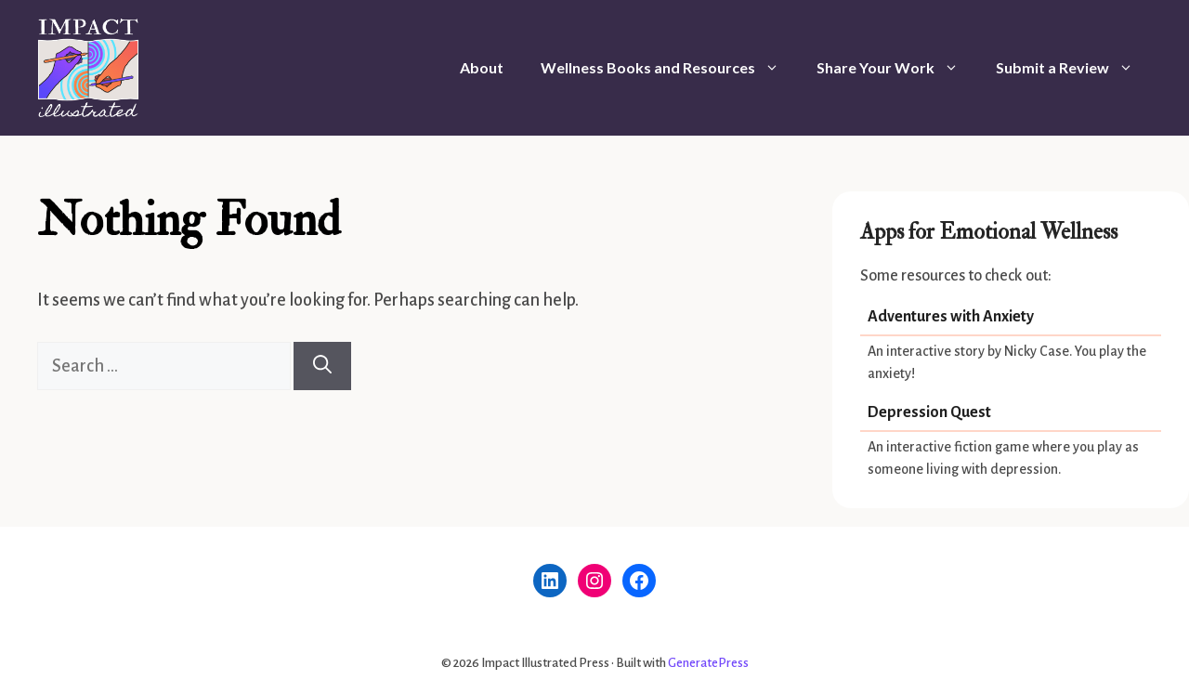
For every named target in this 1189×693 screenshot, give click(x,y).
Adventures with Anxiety (951, 316)
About (481, 67)
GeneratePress (708, 663)
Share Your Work (897, 68)
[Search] (322, 366)
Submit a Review (1074, 68)
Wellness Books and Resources (669, 68)
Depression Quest (929, 412)
